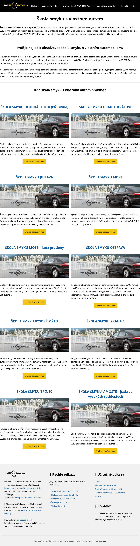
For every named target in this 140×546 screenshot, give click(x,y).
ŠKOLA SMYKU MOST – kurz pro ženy (34, 247)
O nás (97, 481)
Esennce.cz (38, 497)
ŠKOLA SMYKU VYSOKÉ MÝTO (34, 321)
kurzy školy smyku (12, 488)
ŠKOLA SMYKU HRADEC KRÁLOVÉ (105, 107)
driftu (23, 488)
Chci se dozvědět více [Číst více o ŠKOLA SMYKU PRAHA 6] (105, 376)
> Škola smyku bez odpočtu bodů (64, 491)
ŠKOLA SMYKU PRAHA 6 (106, 321)
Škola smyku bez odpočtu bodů (46, 5)
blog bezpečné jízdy (23, 520)
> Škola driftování (57, 506)
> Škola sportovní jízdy (59, 502)
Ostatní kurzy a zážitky (108, 5)
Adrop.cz (19, 497)
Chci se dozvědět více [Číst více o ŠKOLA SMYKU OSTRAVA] (105, 305)
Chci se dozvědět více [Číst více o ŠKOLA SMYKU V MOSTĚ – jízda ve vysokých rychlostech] (105, 451)
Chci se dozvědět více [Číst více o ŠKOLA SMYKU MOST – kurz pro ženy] (34, 302)
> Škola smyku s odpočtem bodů (64, 495)
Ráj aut (77, 541)
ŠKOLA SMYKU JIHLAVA (34, 177)
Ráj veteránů (101, 541)
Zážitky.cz (28, 497)
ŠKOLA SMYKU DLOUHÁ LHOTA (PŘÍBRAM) (34, 107)
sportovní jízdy (34, 488)
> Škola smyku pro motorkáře (62, 498)
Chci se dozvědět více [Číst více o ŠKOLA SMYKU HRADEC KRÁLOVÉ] (105, 161)
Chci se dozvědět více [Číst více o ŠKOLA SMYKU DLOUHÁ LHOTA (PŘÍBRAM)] (34, 161)
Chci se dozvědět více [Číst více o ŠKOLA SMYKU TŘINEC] (34, 446)
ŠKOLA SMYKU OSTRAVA (105, 247)
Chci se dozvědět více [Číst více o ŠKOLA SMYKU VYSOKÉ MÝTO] (34, 376)
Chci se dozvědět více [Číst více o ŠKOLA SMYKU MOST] (105, 232)
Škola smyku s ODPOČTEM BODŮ (79, 5)
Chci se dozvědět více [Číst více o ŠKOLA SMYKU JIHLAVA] (34, 232)
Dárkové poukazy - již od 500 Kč (108, 489)
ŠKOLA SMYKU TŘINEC (34, 391)
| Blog (133, 6)
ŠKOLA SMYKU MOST (105, 177)
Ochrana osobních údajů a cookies (110, 492)
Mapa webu (68, 541)
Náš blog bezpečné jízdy (105, 485)
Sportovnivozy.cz (88, 541)
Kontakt (124, 6)
